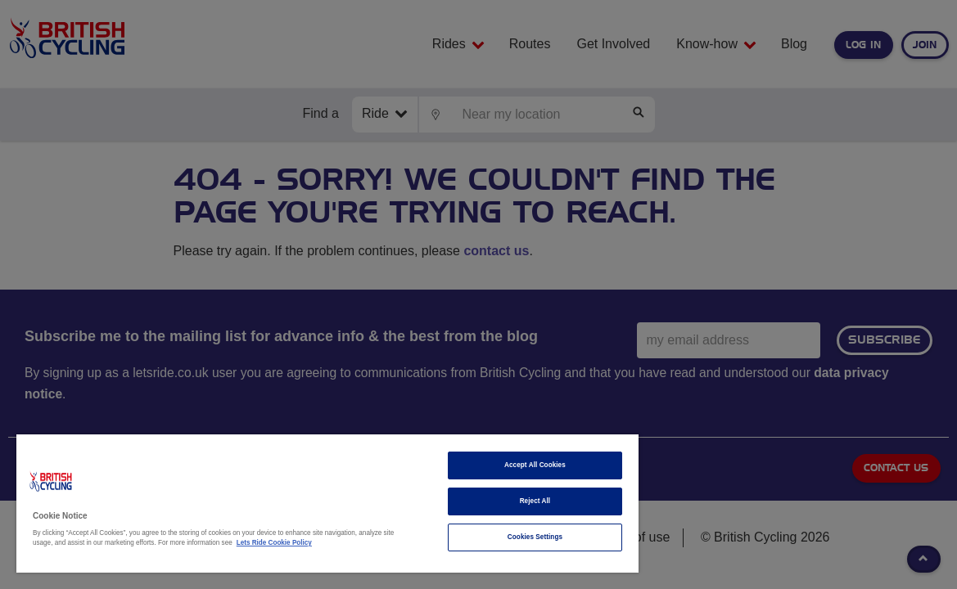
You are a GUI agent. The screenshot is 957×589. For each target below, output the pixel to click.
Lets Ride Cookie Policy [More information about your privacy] (311, 542)
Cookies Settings (477, 537)
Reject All (478, 501)
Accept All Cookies (478, 465)
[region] (293, 503)
